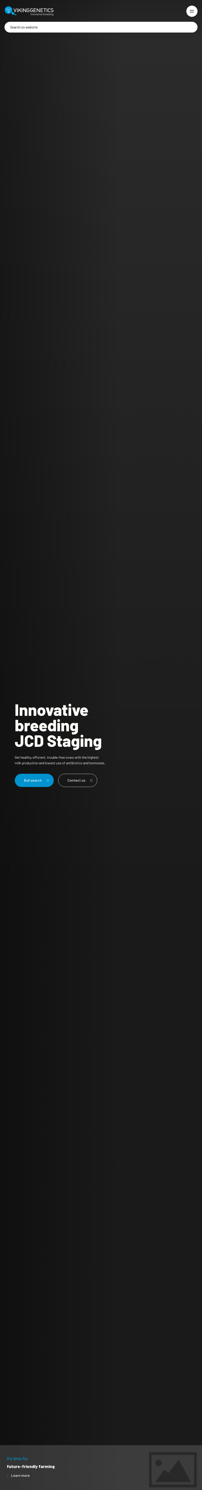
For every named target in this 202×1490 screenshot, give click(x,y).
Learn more (20, 1475)
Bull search (36, 780)
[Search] (101, 27)
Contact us (79, 780)
